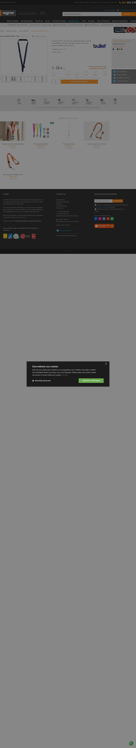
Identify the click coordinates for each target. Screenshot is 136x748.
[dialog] (68, 373)
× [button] (106, 364)
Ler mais (65, 375)
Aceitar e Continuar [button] (91, 381)
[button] (41, 381)
